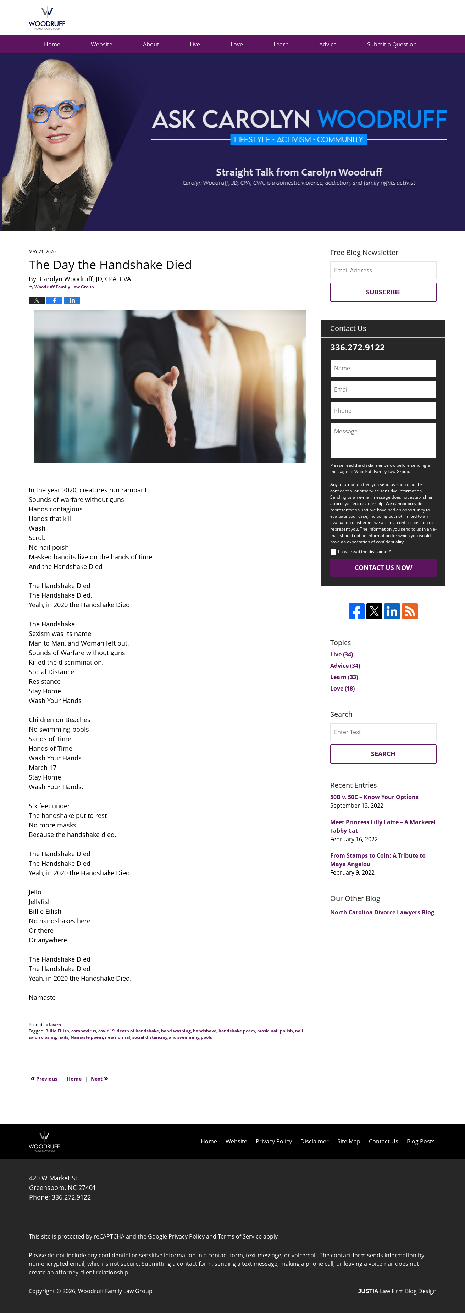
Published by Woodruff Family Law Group (401, 17)
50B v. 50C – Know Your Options (374, 797)
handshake (204, 1031)
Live (195, 44)
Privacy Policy (274, 1141)
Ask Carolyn (47, 18)
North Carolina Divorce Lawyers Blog (382, 912)
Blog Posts (421, 1141)
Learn (281, 44)
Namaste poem (87, 1037)
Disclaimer (314, 1141)
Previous (44, 1078)
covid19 (106, 1031)
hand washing (176, 1031)
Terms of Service (240, 1236)
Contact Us (383, 1141)
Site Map (348, 1141)
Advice (328, 44)
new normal (117, 1037)
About (151, 44)
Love (237, 44)
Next (99, 1078)
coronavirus (83, 1031)
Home (52, 44)
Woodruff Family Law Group (115, 1291)
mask (263, 1031)
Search (383, 753)
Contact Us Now (383, 567)
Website (101, 44)
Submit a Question (392, 44)
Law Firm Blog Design (397, 1291)
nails (63, 1037)
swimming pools (194, 1037)
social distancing (150, 1037)
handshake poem (236, 1031)
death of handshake (138, 1031)
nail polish (282, 1031)
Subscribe (383, 292)
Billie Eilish (57, 1031)
